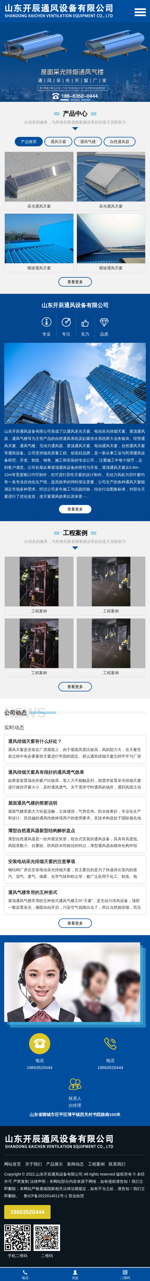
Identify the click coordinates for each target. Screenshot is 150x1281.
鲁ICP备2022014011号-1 (45, 1196)
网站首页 (12, 1164)
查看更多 (75, 282)
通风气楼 (88, 141)
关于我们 (33, 1164)
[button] (64, 99)
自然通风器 (119, 141)
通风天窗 (58, 141)
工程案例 (96, 1164)
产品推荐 (29, 141)
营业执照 (76, 1196)
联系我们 (117, 1164)
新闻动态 (75, 1164)
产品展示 (54, 1164)
